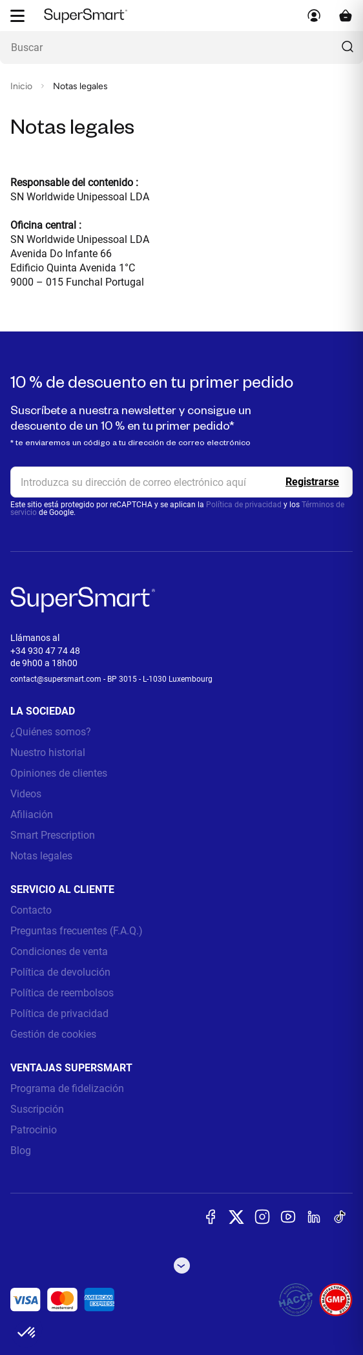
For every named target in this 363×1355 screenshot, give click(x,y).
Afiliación (31, 814)
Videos (25, 794)
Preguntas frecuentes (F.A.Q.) (76, 931)
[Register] (312, 482)
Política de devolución (60, 972)
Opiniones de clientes (58, 773)
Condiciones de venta (59, 951)
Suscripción (37, 1109)
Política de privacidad (244, 504)
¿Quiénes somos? (50, 732)
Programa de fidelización (67, 1088)
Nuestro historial (47, 752)
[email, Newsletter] (181, 482)
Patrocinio (33, 1130)
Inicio (21, 86)
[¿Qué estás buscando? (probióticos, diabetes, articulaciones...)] (181, 47)
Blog (20, 1150)
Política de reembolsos (62, 993)
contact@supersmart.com (55, 679)
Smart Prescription (52, 835)
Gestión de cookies (53, 1034)
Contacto (31, 910)
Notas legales (41, 856)
